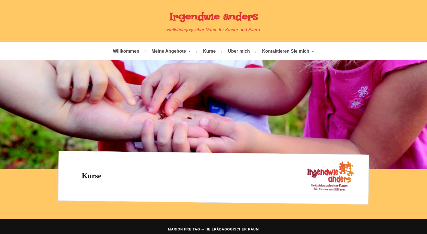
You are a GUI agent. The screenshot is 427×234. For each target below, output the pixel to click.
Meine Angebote (168, 51)
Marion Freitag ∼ (213, 229)
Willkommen (126, 51)
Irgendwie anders (213, 16)
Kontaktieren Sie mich (285, 51)
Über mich (239, 51)
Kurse (209, 51)
